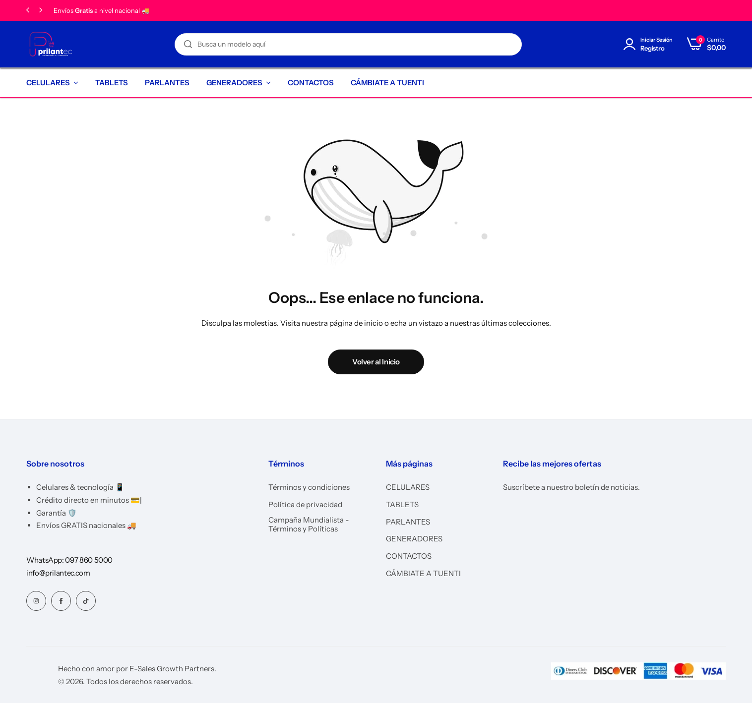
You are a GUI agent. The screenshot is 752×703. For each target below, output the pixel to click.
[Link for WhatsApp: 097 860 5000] (69, 560)
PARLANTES (167, 82)
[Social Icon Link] (36, 601)
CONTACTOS (311, 82)
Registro (652, 48)
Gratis (84, 10)
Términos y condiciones (309, 487)
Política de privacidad (305, 504)
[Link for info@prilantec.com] (58, 573)
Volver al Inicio (376, 361)
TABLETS (111, 82)
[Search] (188, 44)
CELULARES (48, 82)
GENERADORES (234, 82)
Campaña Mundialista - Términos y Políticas (308, 524)
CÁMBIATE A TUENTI (387, 82)
